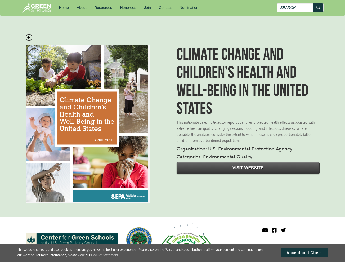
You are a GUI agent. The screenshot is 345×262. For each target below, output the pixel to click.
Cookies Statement (104, 256)
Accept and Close (304, 254)
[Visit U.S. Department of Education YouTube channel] (265, 230)
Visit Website (247, 168)
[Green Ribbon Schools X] (283, 230)
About (82, 8)
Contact (165, 8)
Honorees (128, 8)
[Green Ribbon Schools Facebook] (274, 230)
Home (64, 8)
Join (147, 8)
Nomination (189, 8)
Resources (103, 8)
